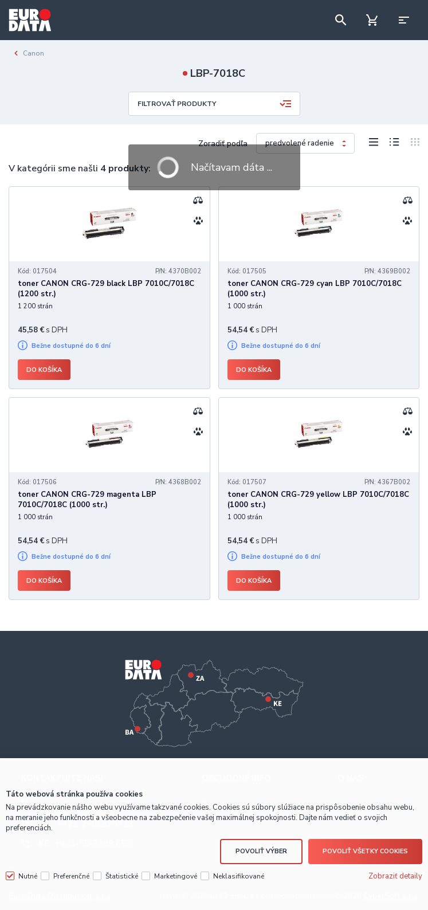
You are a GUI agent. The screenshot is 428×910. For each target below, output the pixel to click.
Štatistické (121, 876)
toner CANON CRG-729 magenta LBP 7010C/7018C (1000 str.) (87, 499)
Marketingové (175, 876)
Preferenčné (71, 876)
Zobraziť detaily (395, 876)
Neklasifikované (238, 876)
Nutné (27, 876)
